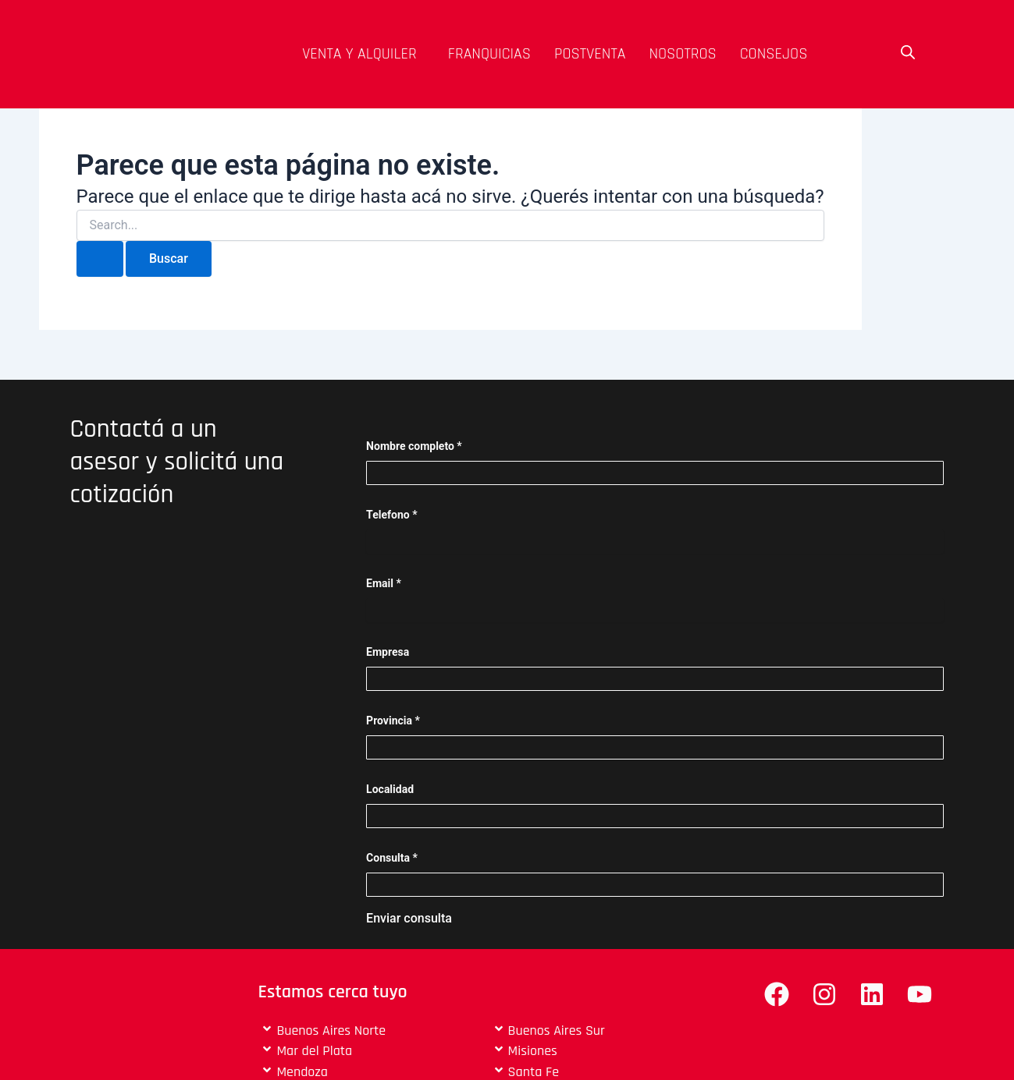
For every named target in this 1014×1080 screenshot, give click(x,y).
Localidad (390, 789)
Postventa (589, 54)
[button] (363, 54)
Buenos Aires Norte (331, 1030)
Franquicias (489, 54)
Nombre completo (414, 446)
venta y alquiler (359, 54)
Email (383, 583)
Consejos (774, 54)
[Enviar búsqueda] (99, 259)
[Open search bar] (908, 52)
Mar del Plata (314, 1051)
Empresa (387, 652)
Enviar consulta (409, 918)
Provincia (393, 720)
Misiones (532, 1051)
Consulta (392, 858)
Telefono (391, 514)
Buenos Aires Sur (556, 1030)
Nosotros (682, 54)
